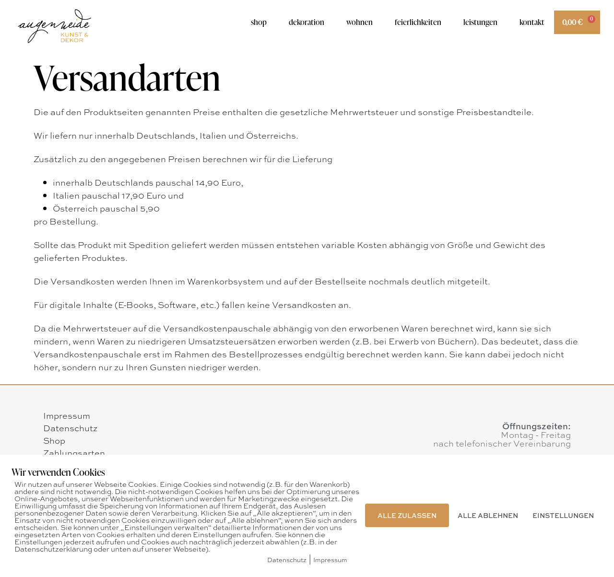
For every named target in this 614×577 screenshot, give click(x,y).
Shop (259, 21)
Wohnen (359, 21)
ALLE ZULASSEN (407, 515)
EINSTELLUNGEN (563, 515)
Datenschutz (70, 428)
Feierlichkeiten (418, 21)
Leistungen (480, 21)
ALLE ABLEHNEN (488, 515)
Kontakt (532, 21)
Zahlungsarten (74, 453)
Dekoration (306, 21)
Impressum (66, 415)
